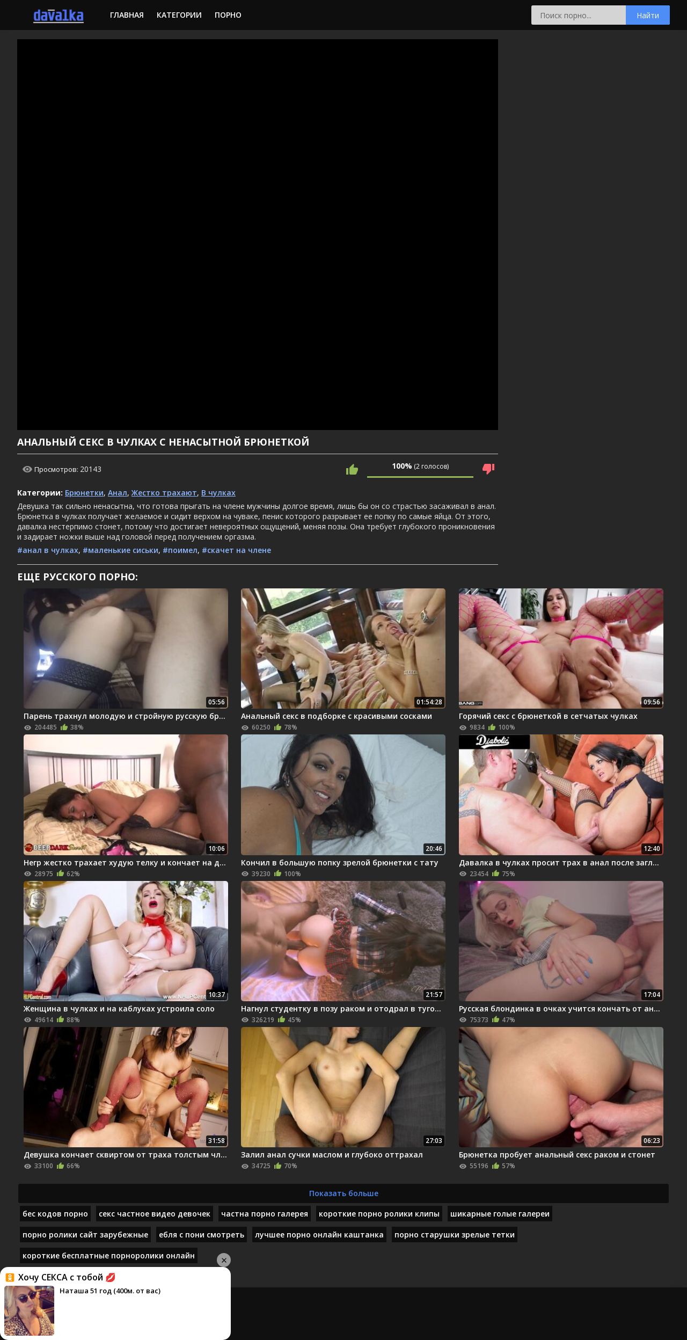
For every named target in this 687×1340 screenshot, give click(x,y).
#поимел (180, 550)
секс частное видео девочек (154, 1213)
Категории (179, 15)
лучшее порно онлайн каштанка (319, 1234)
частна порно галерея (264, 1213)
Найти (648, 15)
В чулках (218, 492)
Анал (117, 492)
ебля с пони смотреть (201, 1234)
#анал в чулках (47, 550)
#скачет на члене (236, 550)
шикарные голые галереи (500, 1213)
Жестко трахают (164, 492)
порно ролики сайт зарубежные (85, 1234)
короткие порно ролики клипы (379, 1213)
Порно (228, 15)
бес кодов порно (55, 1213)
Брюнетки (84, 492)
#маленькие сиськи (120, 550)
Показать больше (343, 1193)
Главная (127, 15)
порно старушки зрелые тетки (454, 1234)
